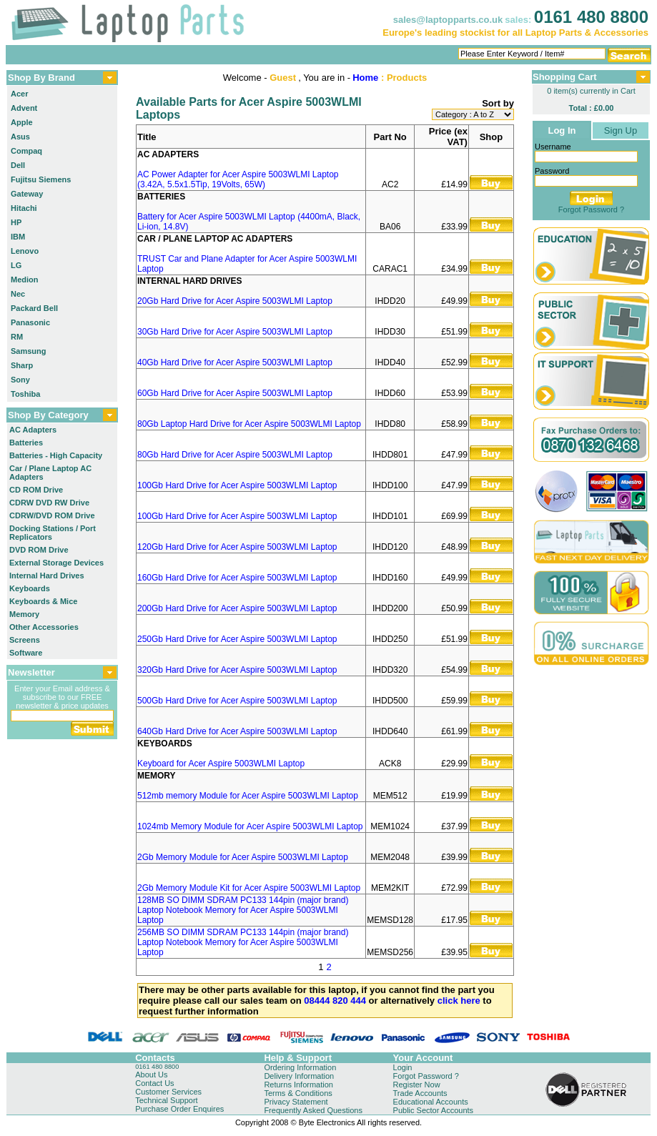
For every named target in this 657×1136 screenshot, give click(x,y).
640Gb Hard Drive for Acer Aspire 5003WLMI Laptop (237, 731)
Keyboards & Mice (43, 601)
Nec (18, 294)
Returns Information (298, 1084)
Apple (22, 122)
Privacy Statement (295, 1101)
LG (16, 265)
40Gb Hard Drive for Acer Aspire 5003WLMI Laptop (234, 362)
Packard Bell (34, 308)
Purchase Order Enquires (179, 1109)
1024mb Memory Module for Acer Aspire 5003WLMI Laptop (250, 826)
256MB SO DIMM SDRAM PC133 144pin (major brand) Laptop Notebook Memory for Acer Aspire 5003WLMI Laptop (242, 942)
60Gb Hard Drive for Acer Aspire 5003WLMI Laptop (234, 393)
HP (16, 222)
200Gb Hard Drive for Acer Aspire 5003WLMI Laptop (237, 608)
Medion (25, 279)
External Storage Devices (56, 562)
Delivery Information (299, 1076)
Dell (18, 165)
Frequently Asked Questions (313, 1110)
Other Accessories (44, 627)
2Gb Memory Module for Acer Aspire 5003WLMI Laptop (242, 857)
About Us (151, 1074)
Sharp (22, 365)
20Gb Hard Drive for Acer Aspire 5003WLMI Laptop (234, 301)
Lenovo (25, 251)
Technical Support (166, 1100)
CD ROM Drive (36, 489)
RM (17, 336)
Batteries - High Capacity (55, 455)
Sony (20, 379)
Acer (19, 93)
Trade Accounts (420, 1093)
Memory (24, 614)
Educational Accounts (430, 1101)
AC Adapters (32, 429)
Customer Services (168, 1091)
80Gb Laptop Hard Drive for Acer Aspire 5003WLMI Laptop (249, 424)
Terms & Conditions (298, 1093)
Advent (24, 108)
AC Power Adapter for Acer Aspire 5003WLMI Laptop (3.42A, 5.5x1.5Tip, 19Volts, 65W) (237, 179)
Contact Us (154, 1083)
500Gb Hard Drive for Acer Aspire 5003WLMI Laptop (237, 701)
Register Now (416, 1084)
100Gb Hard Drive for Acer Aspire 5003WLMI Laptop (237, 485)
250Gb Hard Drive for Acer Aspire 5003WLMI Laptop (237, 639)
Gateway (27, 193)
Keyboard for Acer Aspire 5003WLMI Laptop (221, 764)
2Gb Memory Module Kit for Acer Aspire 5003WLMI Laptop (248, 888)
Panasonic (30, 322)
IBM (18, 236)
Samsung (28, 351)
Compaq (26, 151)
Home (365, 77)
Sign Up (620, 130)
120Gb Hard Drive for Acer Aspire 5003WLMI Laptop (237, 547)
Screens (24, 640)
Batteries (26, 442)
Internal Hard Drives (46, 575)
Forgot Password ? (591, 209)
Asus (20, 136)
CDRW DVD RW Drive (49, 502)
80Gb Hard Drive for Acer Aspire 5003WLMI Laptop (234, 455)
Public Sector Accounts (433, 1110)
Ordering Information (300, 1067)
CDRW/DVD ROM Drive (52, 515)
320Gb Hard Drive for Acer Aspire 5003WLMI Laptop (237, 670)
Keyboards (29, 588)
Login (403, 1067)
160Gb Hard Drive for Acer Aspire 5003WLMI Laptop (237, 578)
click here (459, 1000)
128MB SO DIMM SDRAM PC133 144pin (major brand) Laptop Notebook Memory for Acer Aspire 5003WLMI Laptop (242, 910)
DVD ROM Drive (39, 549)
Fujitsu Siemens (41, 179)
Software (25, 652)
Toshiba (25, 394)
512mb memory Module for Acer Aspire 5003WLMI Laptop (247, 796)
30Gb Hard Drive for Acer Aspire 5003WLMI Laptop (234, 332)
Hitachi (24, 208)
